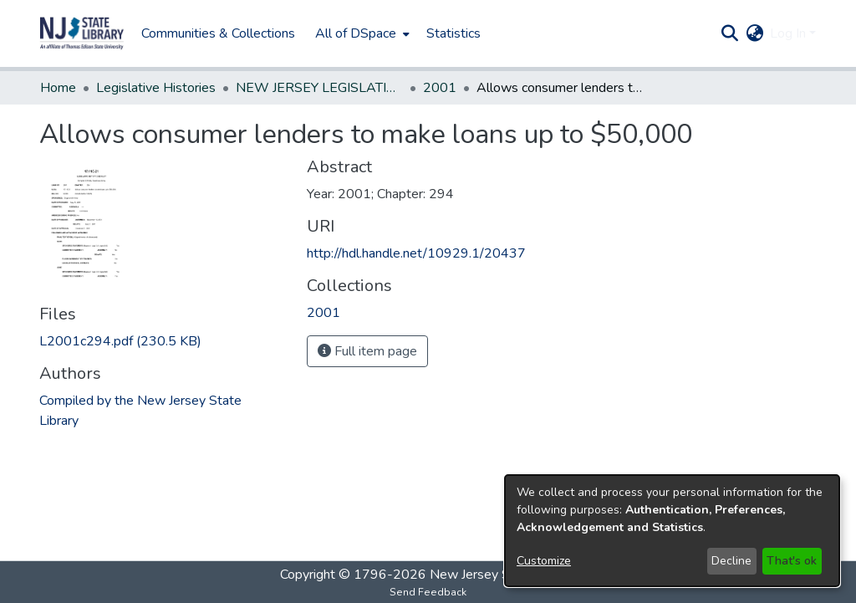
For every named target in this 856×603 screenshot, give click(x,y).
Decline (731, 561)
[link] (120, 341)
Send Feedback (428, 592)
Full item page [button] (367, 351)
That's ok (792, 561)
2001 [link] (439, 88)
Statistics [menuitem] (453, 33)
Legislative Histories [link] (156, 88)
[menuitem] (361, 33)
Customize (544, 561)
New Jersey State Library (503, 574)
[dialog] (672, 530)
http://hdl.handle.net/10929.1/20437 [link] (416, 253)
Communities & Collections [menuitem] (218, 33)
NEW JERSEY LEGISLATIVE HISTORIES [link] (319, 88)
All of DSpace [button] (355, 33)
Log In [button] (789, 33)
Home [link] (58, 88)
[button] (82, 33)
